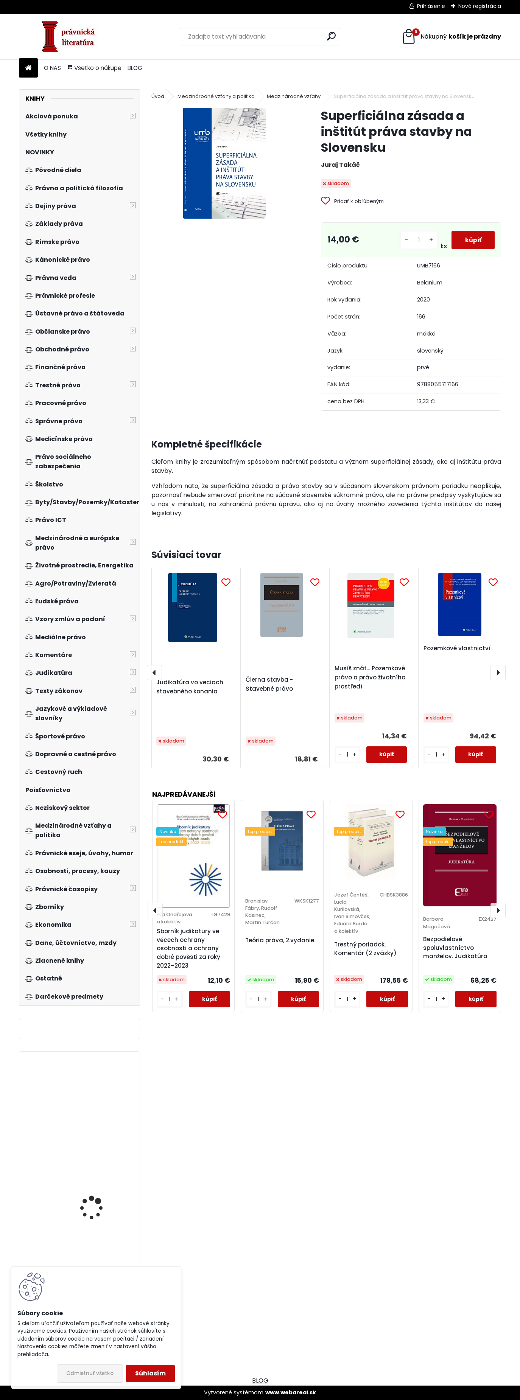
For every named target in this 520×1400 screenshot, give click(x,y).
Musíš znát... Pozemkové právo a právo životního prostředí (370, 677)
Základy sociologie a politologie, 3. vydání (96, 1199)
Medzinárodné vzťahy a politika (216, 96)
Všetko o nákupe (94, 68)
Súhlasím (150, 1373)
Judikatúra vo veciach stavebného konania (189, 686)
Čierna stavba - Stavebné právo (269, 684)
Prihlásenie (431, 6)
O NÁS (52, 68)
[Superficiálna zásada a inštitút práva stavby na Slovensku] (224, 163)
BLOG (135, 68)
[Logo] (71, 37)
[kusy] (417, 240)
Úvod (157, 96)
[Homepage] (28, 68)
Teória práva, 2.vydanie (279, 940)
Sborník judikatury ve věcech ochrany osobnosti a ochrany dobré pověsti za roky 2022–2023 (188, 948)
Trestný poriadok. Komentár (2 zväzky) (365, 948)
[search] (331, 36)
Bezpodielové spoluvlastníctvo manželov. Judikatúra (455, 947)
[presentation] (154, 672)
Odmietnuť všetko (90, 1373)
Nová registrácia (479, 6)
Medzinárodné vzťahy (294, 96)
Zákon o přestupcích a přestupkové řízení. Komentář (98, 1116)
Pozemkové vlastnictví (456, 648)
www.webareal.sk (290, 1392)
